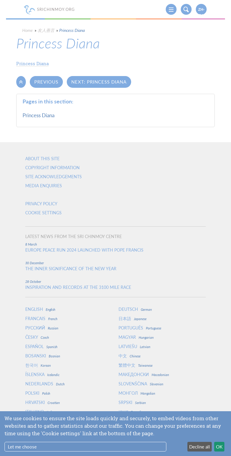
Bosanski (42, 355)
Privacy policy (41, 203)
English (40, 309)
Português (140, 327)
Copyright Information (52, 167)
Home (27, 30)
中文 (129, 355)
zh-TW (201, 11)
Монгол (137, 393)
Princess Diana (32, 63)
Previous (46, 81)
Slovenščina (141, 383)
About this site (42, 158)
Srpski (132, 402)
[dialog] (115, 433)
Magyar (136, 337)
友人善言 (46, 30)
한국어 (38, 365)
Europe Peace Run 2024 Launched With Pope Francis (84, 250)
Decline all (199, 446)
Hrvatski (42, 402)
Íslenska (42, 374)
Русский (41, 327)
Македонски (144, 374)
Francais (41, 318)
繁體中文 (135, 365)
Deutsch (135, 309)
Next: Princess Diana (99, 81)
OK (219, 446)
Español (41, 346)
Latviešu (134, 346)
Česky (37, 337)
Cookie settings (43, 212)
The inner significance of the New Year (70, 268)
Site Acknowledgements (53, 176)
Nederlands (45, 383)
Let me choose (22, 446)
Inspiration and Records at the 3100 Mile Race (78, 287)
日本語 (132, 318)
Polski (37, 393)
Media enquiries (43, 185)
